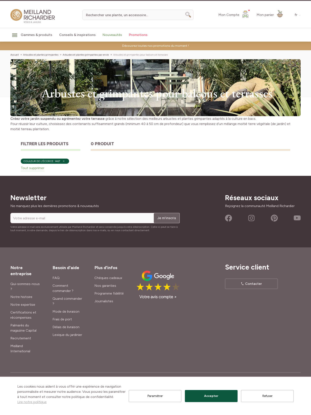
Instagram (251, 218)
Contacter (253, 284)
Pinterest (274, 218)
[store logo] (32, 16)
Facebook (228, 218)
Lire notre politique (32, 402)
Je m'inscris (166, 218)
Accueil (14, 54)
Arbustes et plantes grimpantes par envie (86, 54)
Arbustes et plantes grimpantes (40, 54)
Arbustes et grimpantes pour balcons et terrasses (140, 54)
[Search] (188, 15)
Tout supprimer (32, 168)
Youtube (297, 218)
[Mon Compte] (234, 14)
